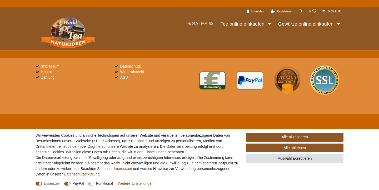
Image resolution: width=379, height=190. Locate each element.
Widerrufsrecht (132, 72)
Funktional (104, 183)
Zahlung (47, 77)
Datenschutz (130, 66)
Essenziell (52, 183)
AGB (124, 77)
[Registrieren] (281, 11)
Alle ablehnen (295, 148)
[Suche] (301, 11)
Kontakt (47, 72)
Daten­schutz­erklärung (81, 174)
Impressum (50, 66)
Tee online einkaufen (243, 24)
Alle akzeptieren (295, 137)
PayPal (78, 183)
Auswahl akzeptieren (295, 158)
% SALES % (199, 23)
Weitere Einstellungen (135, 183)
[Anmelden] (255, 11)
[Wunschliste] (312, 11)
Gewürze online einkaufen (306, 24)
